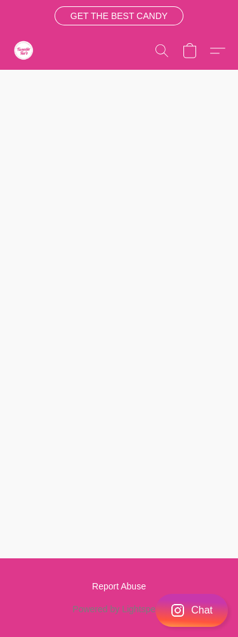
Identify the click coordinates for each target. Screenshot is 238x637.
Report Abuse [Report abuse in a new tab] (119, 586)
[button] (119, 15)
